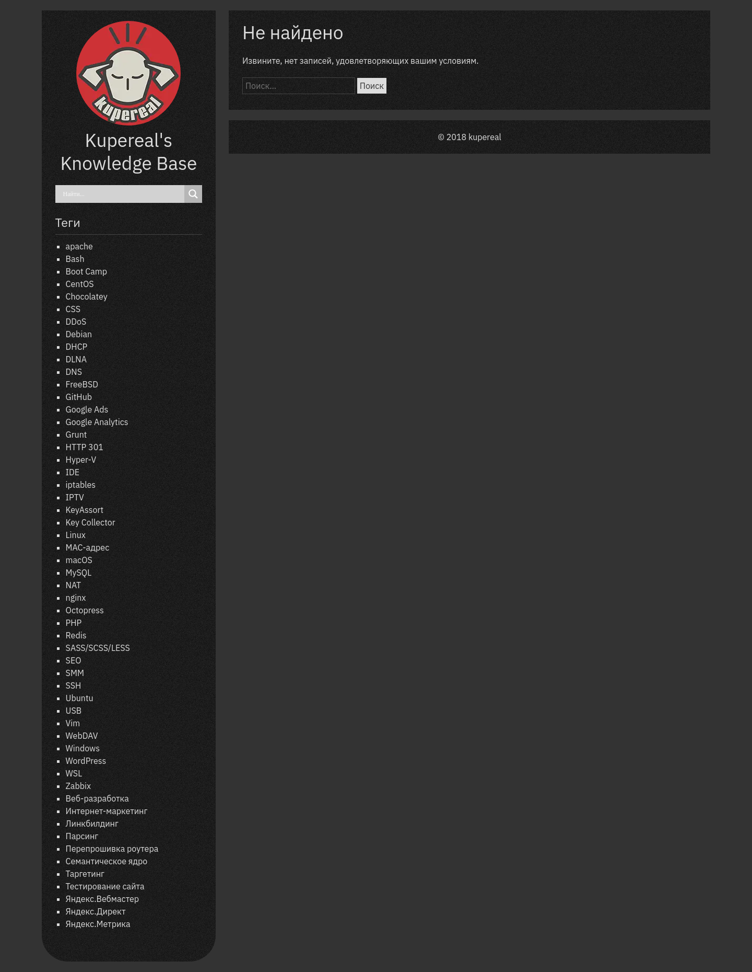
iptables (81, 484)
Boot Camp (87, 271)
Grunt (76, 434)
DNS (74, 372)
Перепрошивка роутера (112, 848)
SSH (73, 685)
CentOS (80, 284)
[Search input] (122, 194)
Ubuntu (79, 698)
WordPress (86, 761)
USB (74, 710)
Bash (75, 259)
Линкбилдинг (92, 823)
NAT (73, 585)
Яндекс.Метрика (98, 924)
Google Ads (87, 409)
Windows (83, 748)
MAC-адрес (88, 547)
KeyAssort (84, 510)
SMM (75, 673)
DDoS (76, 321)
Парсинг (82, 836)
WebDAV (82, 735)
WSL (74, 773)
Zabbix (78, 786)
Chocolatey (87, 296)
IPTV (75, 497)
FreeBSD (82, 384)
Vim (73, 723)
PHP (74, 622)
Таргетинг (85, 873)
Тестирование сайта (105, 886)
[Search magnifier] (193, 194)
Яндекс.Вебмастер (102, 899)
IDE (72, 472)
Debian (79, 334)
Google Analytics (97, 422)
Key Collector (90, 522)
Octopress (85, 610)
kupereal (484, 137)
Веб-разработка (97, 798)
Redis (76, 635)
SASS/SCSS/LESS (98, 648)
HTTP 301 (84, 447)
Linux (76, 535)
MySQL (79, 572)
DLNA (76, 359)
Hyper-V (81, 459)
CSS (73, 309)
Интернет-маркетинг (107, 811)
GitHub (79, 397)
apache (79, 246)
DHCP (77, 346)
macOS (79, 560)
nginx (76, 597)
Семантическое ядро (107, 861)
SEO (73, 660)
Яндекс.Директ (96, 911)
